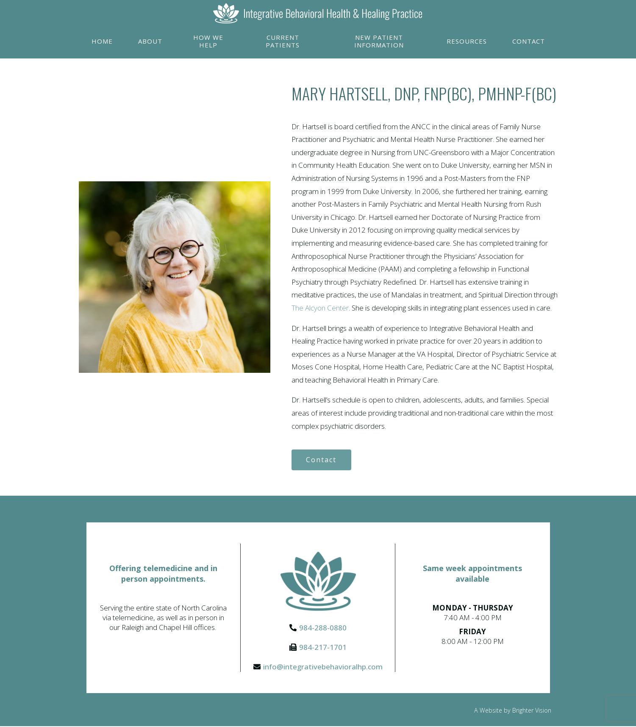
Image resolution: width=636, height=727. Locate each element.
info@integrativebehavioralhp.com (323, 667)
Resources (467, 41)
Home (102, 41)
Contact (528, 41)
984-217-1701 (323, 647)
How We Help (208, 41)
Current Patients (283, 41)
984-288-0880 (323, 628)
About (150, 41)
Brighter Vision (531, 711)
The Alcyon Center (320, 308)
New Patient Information (379, 41)
